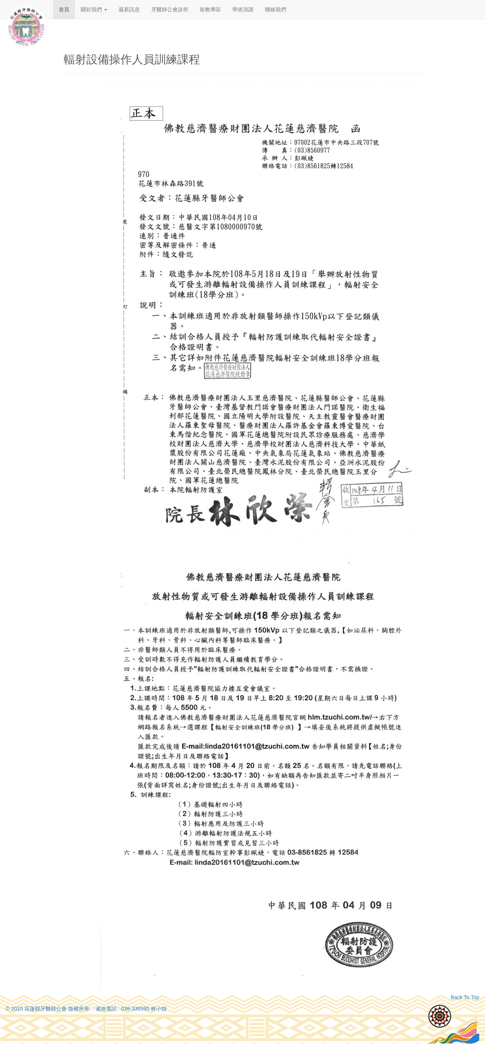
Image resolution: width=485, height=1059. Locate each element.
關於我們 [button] (94, 9)
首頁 (64, 9)
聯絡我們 (275, 9)
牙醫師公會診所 (169, 9)
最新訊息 (129, 9)
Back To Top (465, 997)
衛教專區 (210, 9)
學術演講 (242, 9)
